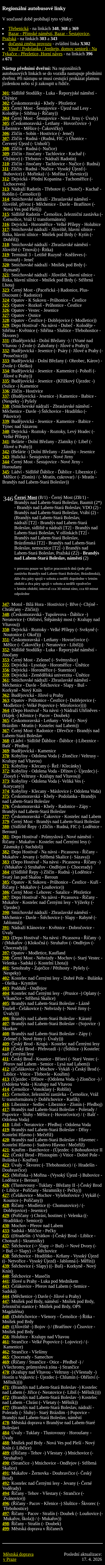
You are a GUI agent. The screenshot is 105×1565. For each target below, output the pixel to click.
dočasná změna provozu (30, 43)
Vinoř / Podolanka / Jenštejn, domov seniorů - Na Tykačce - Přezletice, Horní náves (49, 51)
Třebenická (18, 28)
